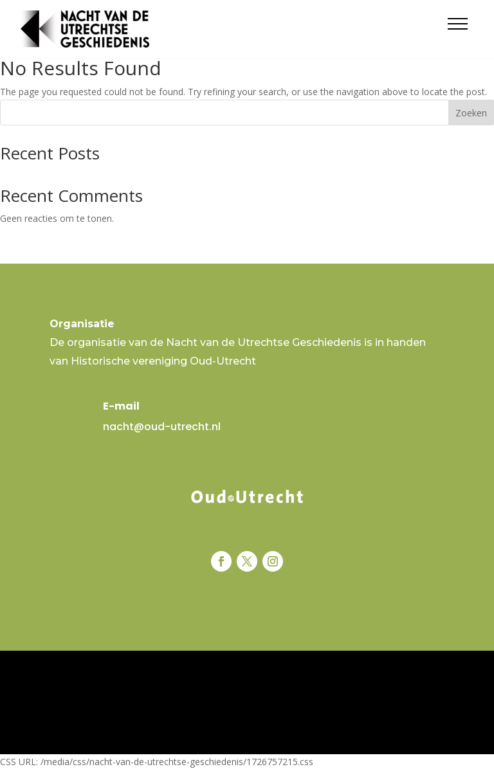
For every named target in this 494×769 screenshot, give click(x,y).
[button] (458, 23)
